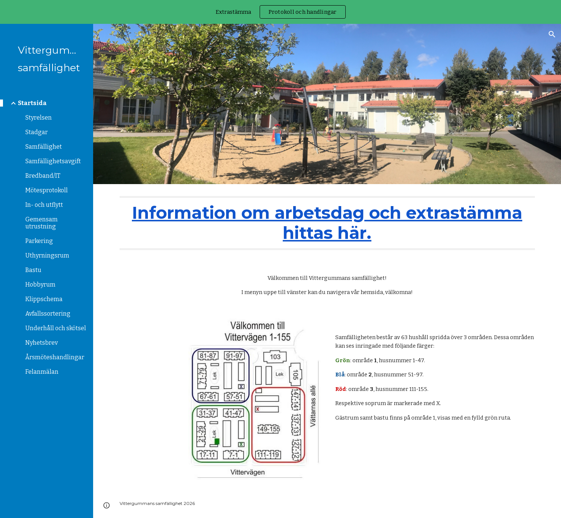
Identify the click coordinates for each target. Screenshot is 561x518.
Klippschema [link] (44, 299)
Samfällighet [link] (43, 146)
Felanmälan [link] (41, 371)
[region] (280, 12)
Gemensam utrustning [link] (41, 223)
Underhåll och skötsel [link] (55, 328)
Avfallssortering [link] (47, 313)
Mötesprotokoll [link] (46, 190)
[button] (552, 34)
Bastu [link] (33, 270)
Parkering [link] (39, 240)
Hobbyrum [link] (40, 284)
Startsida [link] (32, 103)
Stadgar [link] (36, 132)
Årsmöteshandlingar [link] (54, 357)
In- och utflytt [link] (44, 204)
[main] (327, 223)
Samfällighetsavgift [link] (53, 161)
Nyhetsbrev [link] (41, 342)
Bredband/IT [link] (42, 175)
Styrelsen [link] (38, 117)
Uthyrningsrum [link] (47, 255)
